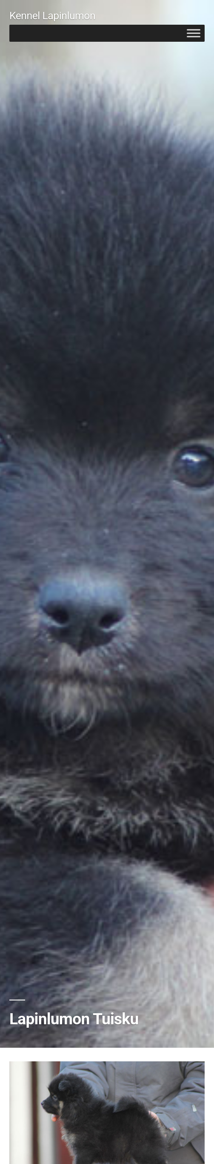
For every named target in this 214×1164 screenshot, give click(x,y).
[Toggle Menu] (193, 33)
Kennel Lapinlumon (52, 15)
